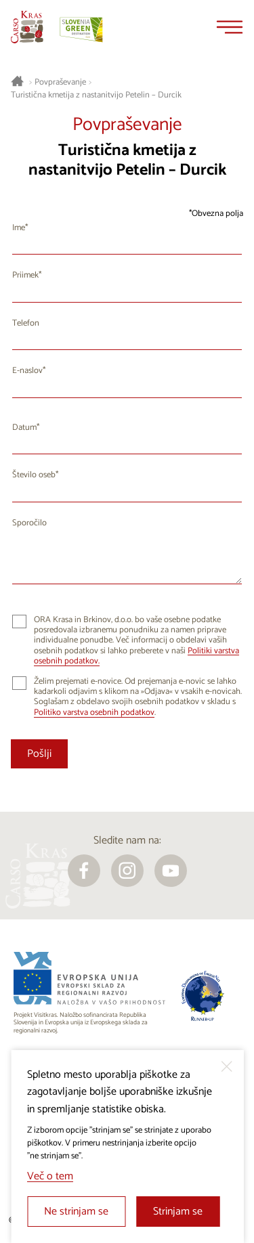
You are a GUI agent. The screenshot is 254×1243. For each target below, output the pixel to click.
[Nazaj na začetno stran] (27, 27)
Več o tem (50, 1176)
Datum (24, 427)
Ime (18, 228)
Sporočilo (29, 523)
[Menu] (229, 27)
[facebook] (84, 870)
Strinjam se (178, 1211)
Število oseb (34, 475)
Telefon (25, 323)
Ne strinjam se (76, 1211)
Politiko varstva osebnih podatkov (94, 712)
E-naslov (27, 371)
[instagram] (127, 870)
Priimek (25, 275)
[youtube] (170, 870)
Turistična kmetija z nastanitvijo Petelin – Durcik (96, 95)
